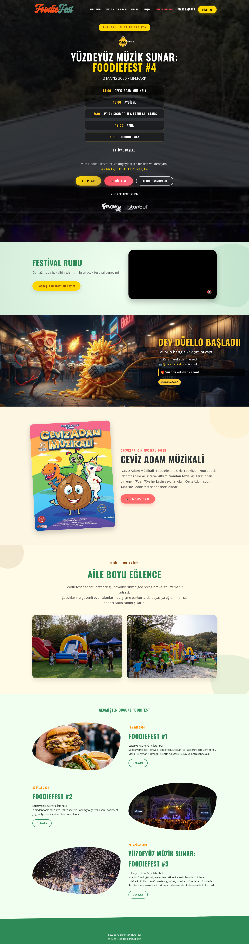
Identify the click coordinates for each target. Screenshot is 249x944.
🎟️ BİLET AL (119, 181)
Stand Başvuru (186, 9)
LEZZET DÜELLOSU (164, 9)
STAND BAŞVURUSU (154, 181)
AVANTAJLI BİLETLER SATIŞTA (124, 27)
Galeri (134, 9)
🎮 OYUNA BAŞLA (169, 382)
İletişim (146, 9)
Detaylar (138, 763)
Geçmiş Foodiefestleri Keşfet (56, 285)
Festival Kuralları (116, 9)
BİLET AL (207, 9)
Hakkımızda (96, 9)
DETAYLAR (88, 181)
